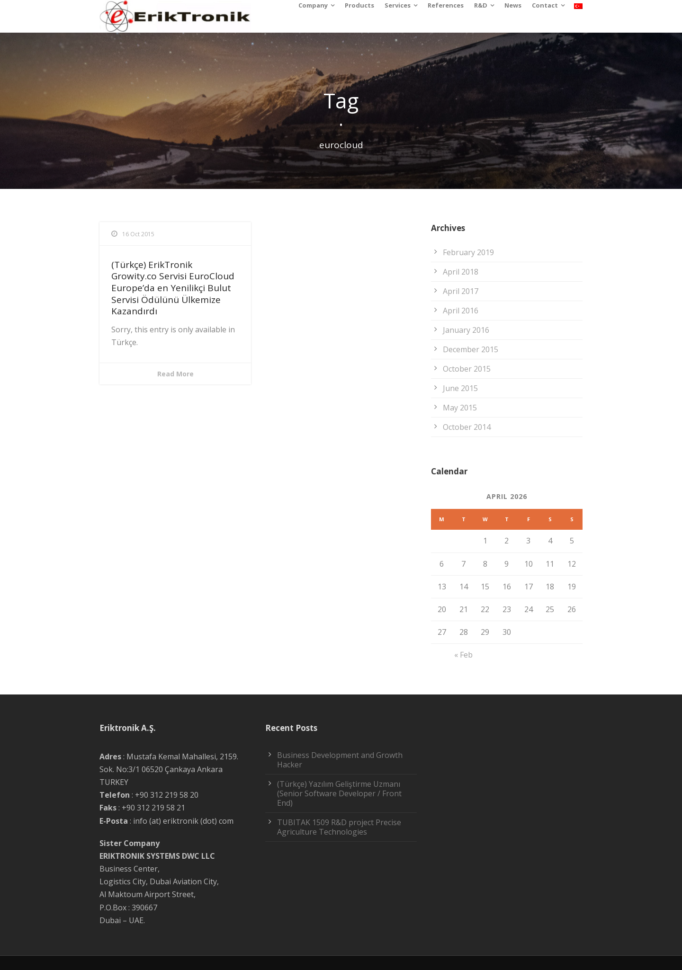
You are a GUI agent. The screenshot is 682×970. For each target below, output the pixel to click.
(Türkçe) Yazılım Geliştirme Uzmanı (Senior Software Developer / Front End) (339, 793)
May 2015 (460, 407)
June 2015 (460, 388)
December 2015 (470, 349)
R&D (480, 5)
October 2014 (467, 427)
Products (359, 5)
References (446, 5)
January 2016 (466, 330)
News (512, 5)
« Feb (463, 655)
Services (398, 5)
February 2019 (468, 252)
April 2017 (460, 291)
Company (313, 5)
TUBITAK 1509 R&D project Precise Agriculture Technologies (339, 827)
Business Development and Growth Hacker (340, 760)
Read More (175, 373)
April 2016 (460, 310)
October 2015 (467, 369)
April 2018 (460, 272)
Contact (545, 5)
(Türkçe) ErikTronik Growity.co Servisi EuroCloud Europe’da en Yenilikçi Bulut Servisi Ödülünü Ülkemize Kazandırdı (172, 288)
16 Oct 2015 (138, 234)
